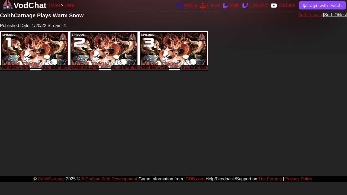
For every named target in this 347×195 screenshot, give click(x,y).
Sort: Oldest (335, 14)
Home (55, 5)
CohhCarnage (51, 179)
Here (69, 5)
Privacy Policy (298, 179)
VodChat (30, 5)
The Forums (270, 179)
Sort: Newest (310, 14)
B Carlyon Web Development (109, 179)
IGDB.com (194, 179)
